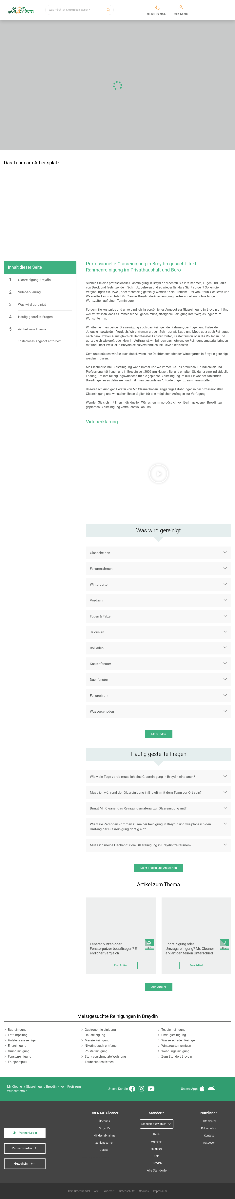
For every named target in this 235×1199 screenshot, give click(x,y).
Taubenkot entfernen (99, 1062)
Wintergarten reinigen (176, 1046)
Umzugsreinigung (173, 1035)
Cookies (144, 1191)
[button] (158, 473)
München (156, 1141)
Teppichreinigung (173, 1030)
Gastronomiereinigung (100, 1030)
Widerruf (109, 1191)
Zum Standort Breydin (176, 1056)
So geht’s (104, 1128)
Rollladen (97, 648)
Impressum (160, 1191)
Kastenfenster (100, 664)
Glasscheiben (100, 553)
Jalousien (97, 632)
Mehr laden (158, 734)
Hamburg (157, 1149)
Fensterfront (99, 696)
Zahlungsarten (104, 1142)
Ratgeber (209, 1142)
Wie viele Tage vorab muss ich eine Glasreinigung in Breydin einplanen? (142, 777)
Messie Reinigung (97, 1040)
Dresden (157, 1163)
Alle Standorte (156, 1170)
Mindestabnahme (104, 1135)
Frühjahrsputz (17, 1062)
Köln (156, 1156)
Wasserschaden (102, 711)
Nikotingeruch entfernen (101, 1046)
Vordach (96, 600)
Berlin (156, 1134)
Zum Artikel (120, 965)
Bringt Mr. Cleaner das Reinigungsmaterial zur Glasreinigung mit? (138, 808)
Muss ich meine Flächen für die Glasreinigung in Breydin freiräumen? (140, 845)
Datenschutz (127, 1191)
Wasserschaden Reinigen (178, 1040)
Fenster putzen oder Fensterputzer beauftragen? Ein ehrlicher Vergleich (115, 948)
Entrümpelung (18, 1035)
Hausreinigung (95, 1035)
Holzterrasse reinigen (22, 1040)
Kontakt (209, 1135)
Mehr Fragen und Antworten (158, 868)
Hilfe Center (209, 1121)
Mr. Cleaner (15, 1086)
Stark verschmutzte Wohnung (105, 1056)
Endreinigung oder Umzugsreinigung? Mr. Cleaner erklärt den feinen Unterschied (190, 948)
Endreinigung (17, 1046)
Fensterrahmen (101, 569)
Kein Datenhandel (79, 1191)
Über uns (104, 1121)
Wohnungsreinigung (175, 1051)
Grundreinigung (18, 1051)
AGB (97, 1191)
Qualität (104, 1150)
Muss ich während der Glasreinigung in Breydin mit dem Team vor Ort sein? (146, 792)
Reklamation (209, 1128)
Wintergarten (99, 584)
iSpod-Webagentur (101, 1157)
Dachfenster (99, 680)
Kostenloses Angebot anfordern (40, 341)
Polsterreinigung (96, 1051)
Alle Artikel (158, 987)
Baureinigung (17, 1030)
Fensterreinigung (19, 1056)
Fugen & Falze (100, 616)
